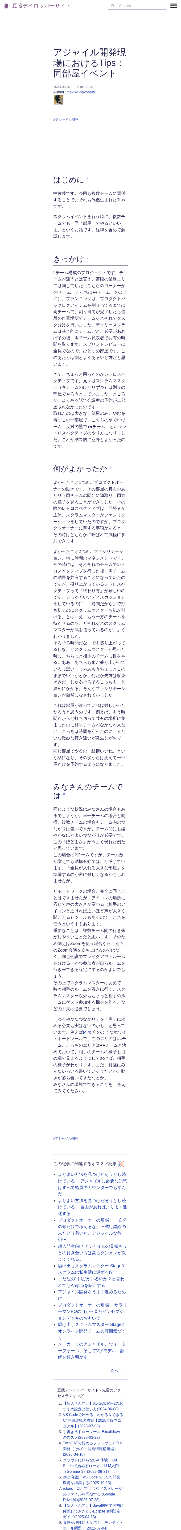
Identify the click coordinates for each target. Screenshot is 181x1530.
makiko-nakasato (74, 97)
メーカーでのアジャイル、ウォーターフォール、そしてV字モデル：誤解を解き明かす (92, 1351)
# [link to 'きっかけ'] (87, 257)
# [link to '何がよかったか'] (110, 467)
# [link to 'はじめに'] (87, 178)
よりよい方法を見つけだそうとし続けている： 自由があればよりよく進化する (92, 1207)
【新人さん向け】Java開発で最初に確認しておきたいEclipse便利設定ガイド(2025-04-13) (93, 1511)
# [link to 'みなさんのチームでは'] (64, 794)
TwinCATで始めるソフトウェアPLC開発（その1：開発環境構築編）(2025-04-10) (93, 1448)
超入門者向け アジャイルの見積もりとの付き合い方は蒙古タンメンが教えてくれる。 (92, 1253)
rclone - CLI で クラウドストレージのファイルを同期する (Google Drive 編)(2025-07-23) (92, 1494)
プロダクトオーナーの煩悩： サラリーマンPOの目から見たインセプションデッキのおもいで (92, 1311)
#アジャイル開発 (65, 120)
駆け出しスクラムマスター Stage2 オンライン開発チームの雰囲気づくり (92, 1331)
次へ (118, 1371)
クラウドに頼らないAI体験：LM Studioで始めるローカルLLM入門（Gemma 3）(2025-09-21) (91, 1465)
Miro (87, 1032)
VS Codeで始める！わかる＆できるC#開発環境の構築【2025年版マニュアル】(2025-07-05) (93, 1420)
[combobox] (137, 6)
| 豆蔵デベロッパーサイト (37, 6)
